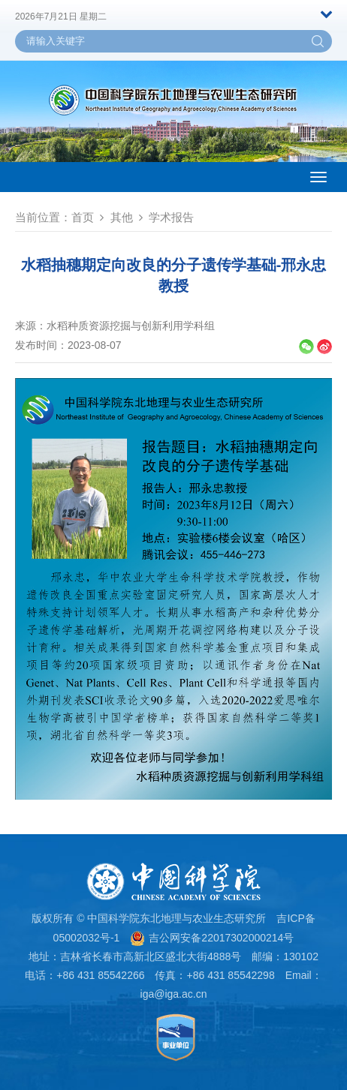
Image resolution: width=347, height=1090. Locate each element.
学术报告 (171, 217)
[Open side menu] (318, 177)
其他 (121, 217)
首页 (82, 217)
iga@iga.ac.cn (173, 994)
